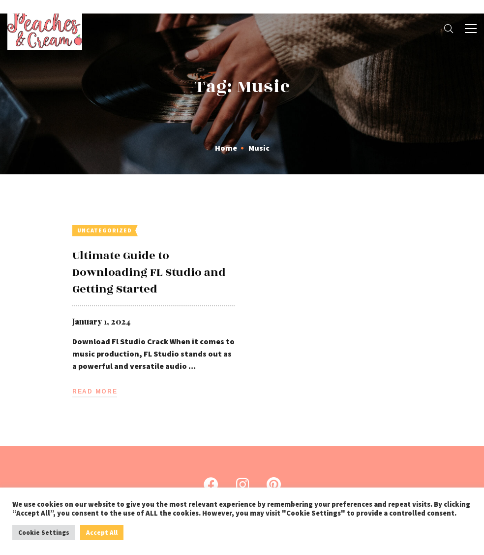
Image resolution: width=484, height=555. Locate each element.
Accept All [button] (102, 532)
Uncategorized (104, 230)
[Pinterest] (273, 484)
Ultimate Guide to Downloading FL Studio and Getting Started (149, 272)
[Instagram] (242, 484)
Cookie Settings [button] (43, 532)
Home (226, 148)
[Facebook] (211, 484)
